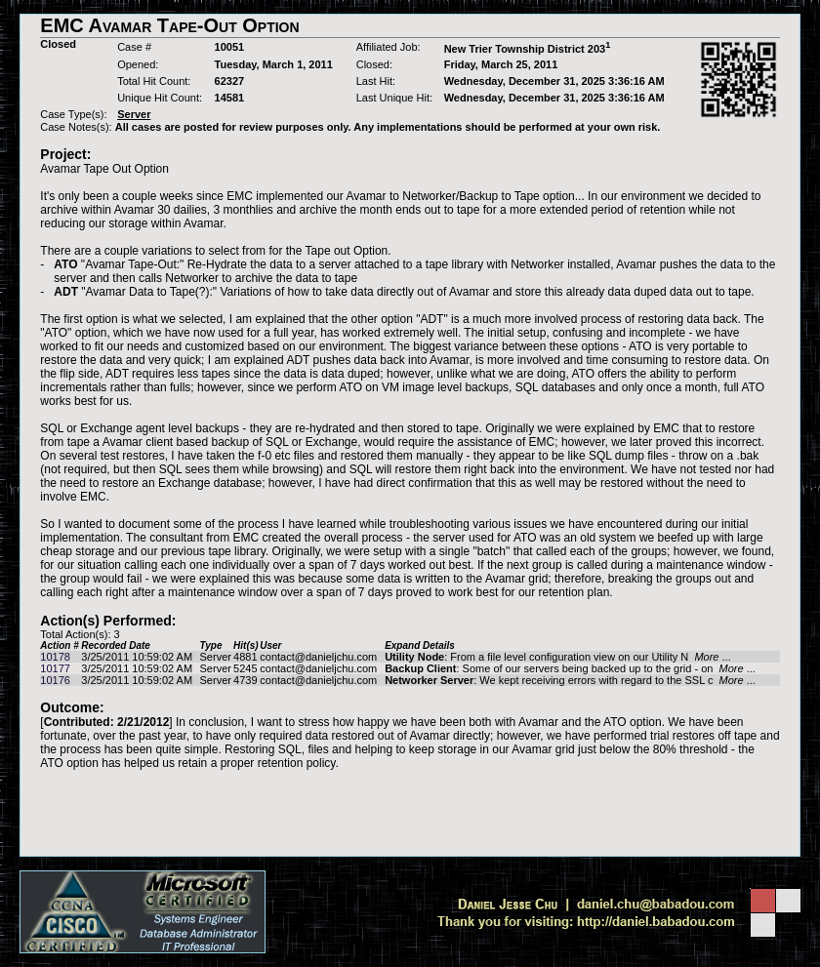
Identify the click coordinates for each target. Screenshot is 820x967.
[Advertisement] (410, 813)
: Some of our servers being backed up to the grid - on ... (570, 668)
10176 (55, 680)
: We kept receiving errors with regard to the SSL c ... (570, 680)
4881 (245, 657)
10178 (55, 657)
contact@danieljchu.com (318, 657)
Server (215, 657)
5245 (245, 668)
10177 (55, 668)
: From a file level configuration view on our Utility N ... (558, 657)
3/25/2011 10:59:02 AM (136, 657)
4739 (245, 680)
